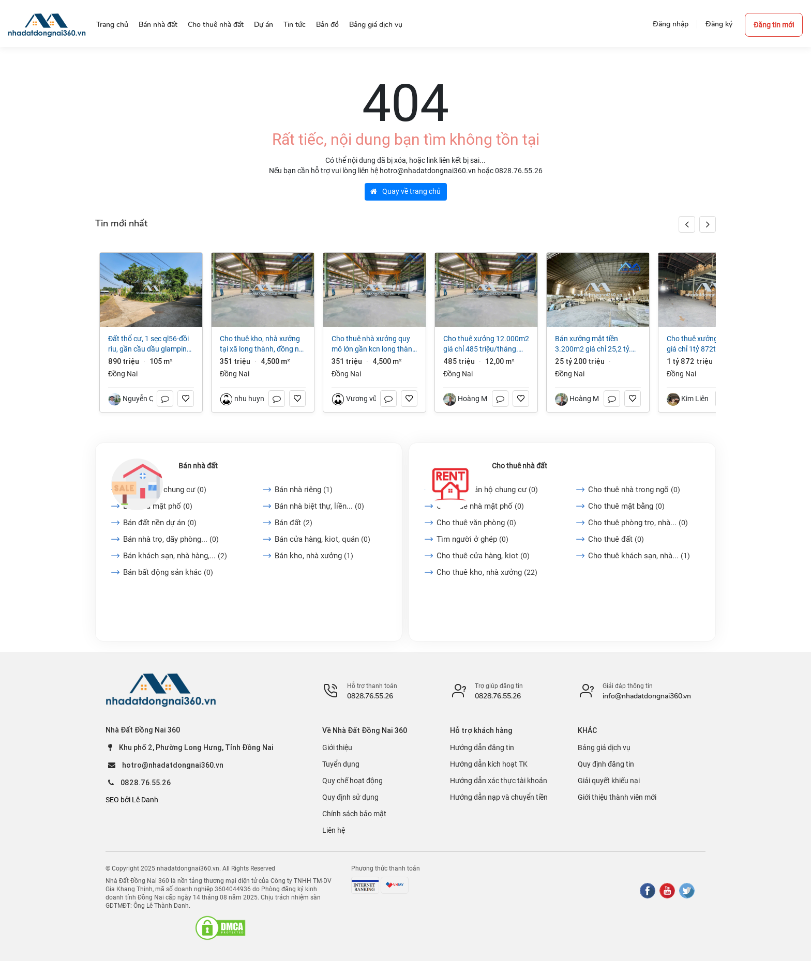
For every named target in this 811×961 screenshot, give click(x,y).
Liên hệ (333, 830)
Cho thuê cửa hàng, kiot (483, 555)
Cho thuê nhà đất (519, 466)
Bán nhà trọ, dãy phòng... (171, 539)
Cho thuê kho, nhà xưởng (487, 572)
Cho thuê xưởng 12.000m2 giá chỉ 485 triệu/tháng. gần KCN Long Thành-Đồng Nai (486, 344)
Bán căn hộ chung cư (164, 489)
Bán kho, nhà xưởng (314, 555)
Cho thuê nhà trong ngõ (634, 489)
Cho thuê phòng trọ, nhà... (638, 522)
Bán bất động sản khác (168, 572)
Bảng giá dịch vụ (604, 747)
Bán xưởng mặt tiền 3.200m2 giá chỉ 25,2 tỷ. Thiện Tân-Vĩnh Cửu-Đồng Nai (593, 344)
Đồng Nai (123, 374)
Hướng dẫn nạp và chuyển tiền (499, 797)
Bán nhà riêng (304, 489)
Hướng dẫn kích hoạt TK (489, 764)
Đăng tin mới (774, 25)
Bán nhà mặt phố (157, 506)
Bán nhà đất (198, 466)
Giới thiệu (337, 747)
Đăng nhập (670, 24)
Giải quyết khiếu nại (609, 780)
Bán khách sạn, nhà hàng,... (175, 555)
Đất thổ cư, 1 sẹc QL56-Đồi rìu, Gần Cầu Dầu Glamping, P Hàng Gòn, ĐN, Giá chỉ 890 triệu (150, 344)
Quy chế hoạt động (352, 780)
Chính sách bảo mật (354, 814)
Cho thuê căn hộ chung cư (487, 489)
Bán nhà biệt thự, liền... (319, 506)
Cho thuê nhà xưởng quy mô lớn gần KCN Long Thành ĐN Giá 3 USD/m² (374, 344)
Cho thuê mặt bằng (626, 506)
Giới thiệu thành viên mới (617, 797)
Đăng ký (718, 24)
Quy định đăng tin (606, 764)
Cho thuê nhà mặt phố (480, 506)
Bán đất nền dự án (160, 522)
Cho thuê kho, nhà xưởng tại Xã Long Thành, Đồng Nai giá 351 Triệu (262, 344)
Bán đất (293, 522)
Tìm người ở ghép (472, 539)
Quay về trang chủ (405, 191)
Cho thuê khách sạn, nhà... (639, 555)
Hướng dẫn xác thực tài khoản (498, 780)
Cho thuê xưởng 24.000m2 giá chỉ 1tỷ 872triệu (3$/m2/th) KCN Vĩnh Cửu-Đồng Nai (710, 344)
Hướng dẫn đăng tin (482, 747)
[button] (707, 224)
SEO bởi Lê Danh (132, 800)
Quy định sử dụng (350, 797)
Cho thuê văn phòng (476, 522)
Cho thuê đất (616, 539)
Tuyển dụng (340, 764)
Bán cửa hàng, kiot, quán (322, 539)
